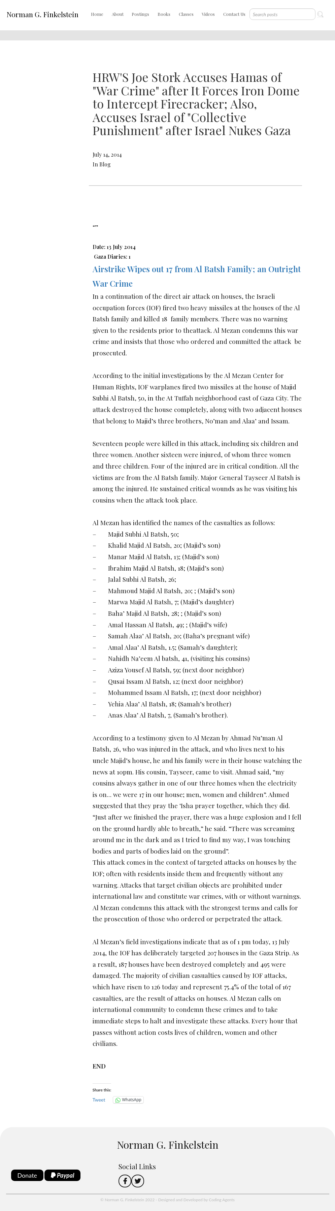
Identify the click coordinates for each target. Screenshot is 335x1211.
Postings (140, 14)
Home (97, 14)
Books (164, 14)
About (118, 14)
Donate (27, 1175)
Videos (208, 14)
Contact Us (234, 14)
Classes (186, 14)
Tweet (99, 1100)
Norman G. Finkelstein (42, 14)
